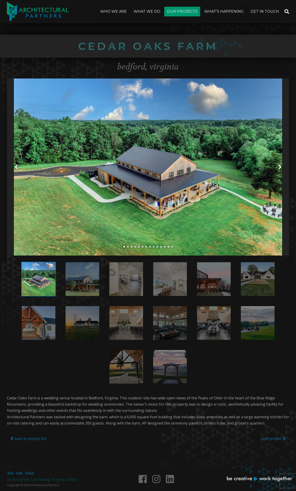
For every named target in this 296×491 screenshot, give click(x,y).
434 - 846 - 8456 (20, 473)
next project (273, 447)
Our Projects (182, 11)
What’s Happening (224, 11)
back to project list (28, 447)
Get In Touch (265, 11)
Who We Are (113, 11)
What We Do (147, 11)
